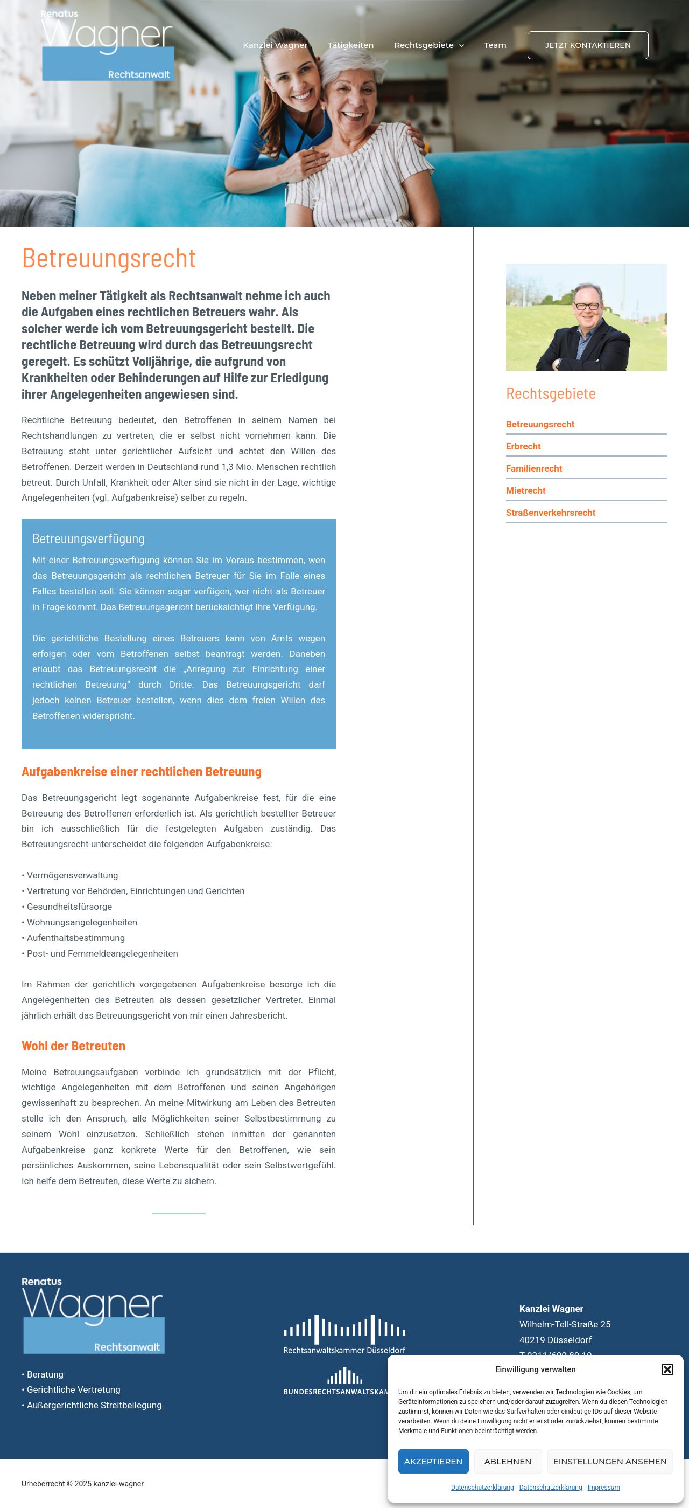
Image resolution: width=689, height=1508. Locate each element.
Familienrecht (534, 468)
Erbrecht (523, 446)
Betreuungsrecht (540, 424)
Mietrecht (526, 490)
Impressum (604, 1487)
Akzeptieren (433, 1461)
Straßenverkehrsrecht (551, 512)
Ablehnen (508, 1461)
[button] (667, 1369)
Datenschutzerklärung (482, 1487)
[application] (465, 45)
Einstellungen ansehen (610, 1461)
